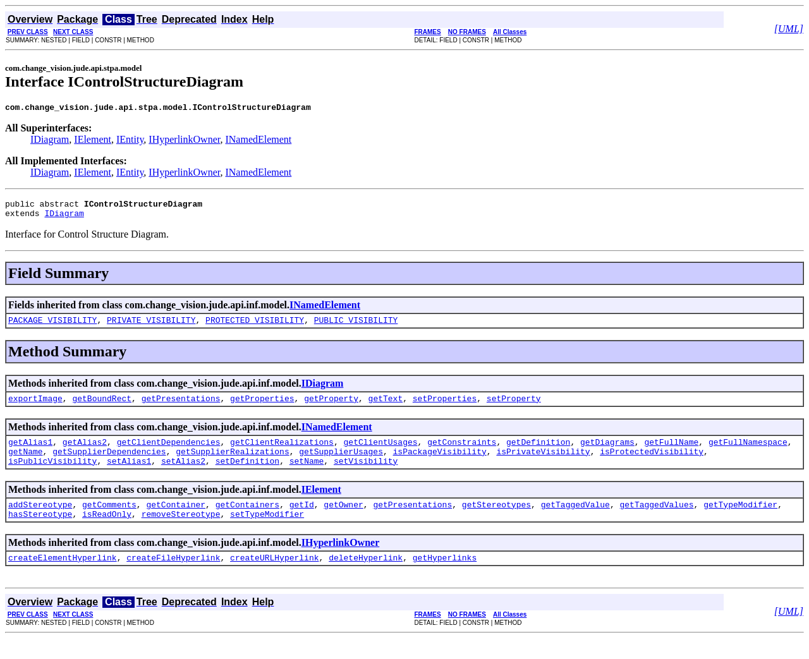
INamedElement (258, 141)
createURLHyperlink (274, 578)
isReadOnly (106, 532)
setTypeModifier (267, 532)
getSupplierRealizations (232, 464)
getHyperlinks (445, 578)
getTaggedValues (656, 521)
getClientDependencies (169, 453)
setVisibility (366, 475)
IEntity (129, 141)
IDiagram (49, 141)
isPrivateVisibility (543, 464)
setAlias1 (129, 475)
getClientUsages (380, 453)
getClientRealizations (282, 453)
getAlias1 (30, 453)
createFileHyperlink (173, 578)
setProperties (445, 407)
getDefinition (538, 453)
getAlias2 (85, 453)
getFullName (671, 453)
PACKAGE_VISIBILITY (52, 327)
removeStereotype (181, 532)
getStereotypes (496, 521)
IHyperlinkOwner (184, 141)
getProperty (331, 407)
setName (306, 475)
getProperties (262, 407)
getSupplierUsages (341, 464)
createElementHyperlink (62, 578)
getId (301, 521)
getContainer (175, 521)
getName (25, 464)
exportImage (35, 407)
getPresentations (181, 407)
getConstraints (461, 453)
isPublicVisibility (52, 475)
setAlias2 (183, 475)
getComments (109, 521)
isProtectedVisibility (651, 464)
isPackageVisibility (439, 464)
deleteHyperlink (366, 578)
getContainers (247, 521)
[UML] (788, 28)
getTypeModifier (740, 521)
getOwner (343, 521)
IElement (92, 141)
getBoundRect (101, 407)
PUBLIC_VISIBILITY (356, 327)
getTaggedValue (575, 521)
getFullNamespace (748, 453)
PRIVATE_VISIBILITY (151, 327)
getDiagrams (607, 453)
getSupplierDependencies (109, 464)
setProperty (514, 407)
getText (385, 407)
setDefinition (247, 475)
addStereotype (40, 521)
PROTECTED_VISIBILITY (254, 327)
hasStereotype (40, 532)
